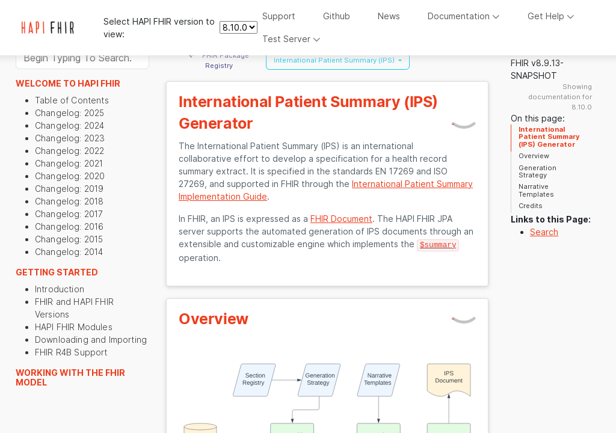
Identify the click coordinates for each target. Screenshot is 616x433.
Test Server (291, 39)
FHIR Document (341, 218)
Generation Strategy (537, 171)
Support (278, 16)
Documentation (464, 16)
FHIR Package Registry (219, 60)
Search (544, 232)
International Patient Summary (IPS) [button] (335, 60)
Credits (531, 205)
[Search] (82, 57)
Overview (534, 156)
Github (336, 16)
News (389, 16)
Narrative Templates (536, 190)
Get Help (551, 16)
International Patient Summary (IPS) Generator (549, 137)
